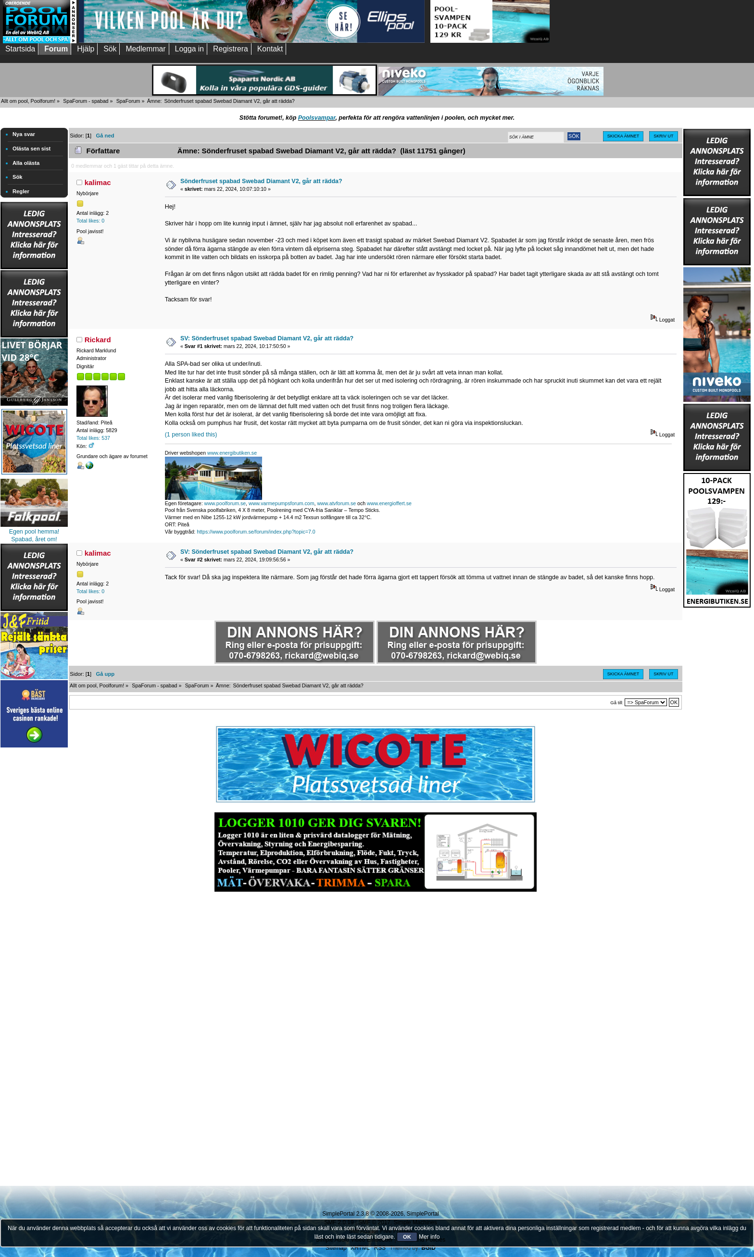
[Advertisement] (34, 894)
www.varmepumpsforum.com (281, 503)
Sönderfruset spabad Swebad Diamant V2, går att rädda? (261, 181)
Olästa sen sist (31, 148)
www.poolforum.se (225, 503)
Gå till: (616, 702)
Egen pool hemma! (34, 531)
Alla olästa (26, 163)
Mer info (429, 1236)
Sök (18, 177)
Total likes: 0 (90, 221)
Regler (21, 191)
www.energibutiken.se (232, 453)
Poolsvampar (317, 117)
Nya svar (24, 134)
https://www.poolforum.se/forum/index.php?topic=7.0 (256, 532)
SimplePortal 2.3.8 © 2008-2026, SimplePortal (380, 1213)
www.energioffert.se (389, 503)
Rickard (98, 340)
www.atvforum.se (336, 503)
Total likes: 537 (93, 438)
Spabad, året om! (34, 539)
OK (407, 1237)
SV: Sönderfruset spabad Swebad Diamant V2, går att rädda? (266, 338)
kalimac (98, 182)
